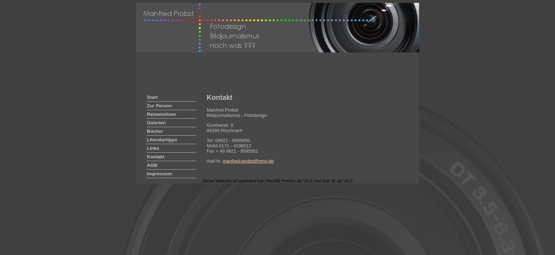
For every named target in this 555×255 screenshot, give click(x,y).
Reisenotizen (161, 114)
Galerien (156, 122)
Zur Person (159, 105)
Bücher (155, 131)
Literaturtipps (162, 139)
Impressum (159, 173)
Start (152, 97)
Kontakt (156, 156)
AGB (152, 165)
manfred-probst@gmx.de (248, 161)
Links (153, 148)
